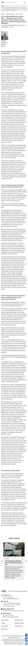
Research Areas (19, 620)
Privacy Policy (18, 626)
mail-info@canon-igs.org (13, 598)
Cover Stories (5, 620)
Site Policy (4, 629)
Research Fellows (19, 623)
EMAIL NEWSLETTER (8, 609)
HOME (2, 6)
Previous (2, 561)
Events (3, 623)
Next (26, 561)
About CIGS (4, 626)
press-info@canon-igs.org (12, 617)
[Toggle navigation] (25, 2)
